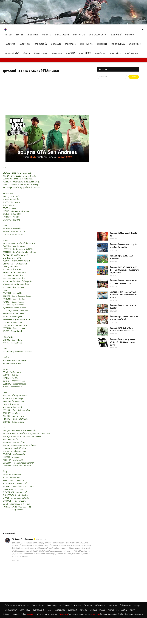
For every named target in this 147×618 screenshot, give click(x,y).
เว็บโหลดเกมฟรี (125, 605)
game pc (137, 605)
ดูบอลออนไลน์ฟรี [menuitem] (12, 53)
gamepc (49, 610)
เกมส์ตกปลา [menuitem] (70, 44)
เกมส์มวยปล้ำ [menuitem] (41, 44)
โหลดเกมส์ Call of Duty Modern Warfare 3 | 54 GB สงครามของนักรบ (123, 342)
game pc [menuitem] (19, 34)
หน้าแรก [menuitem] (8, 34)
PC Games (78, 605)
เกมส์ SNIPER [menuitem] (102, 44)
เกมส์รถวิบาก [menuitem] (115, 53)
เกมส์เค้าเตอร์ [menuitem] (135, 44)
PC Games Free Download (22, 539)
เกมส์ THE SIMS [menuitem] (86, 44)
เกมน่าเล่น (83, 610)
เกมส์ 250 (93, 610)
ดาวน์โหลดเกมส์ (66, 605)
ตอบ (13, 560)
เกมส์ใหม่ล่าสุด (113, 610)
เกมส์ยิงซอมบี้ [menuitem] (115, 34)
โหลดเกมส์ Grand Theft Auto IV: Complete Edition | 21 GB (123, 281)
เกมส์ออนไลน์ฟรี (11, 610)
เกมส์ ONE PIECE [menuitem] (118, 44)
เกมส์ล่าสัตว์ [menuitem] (10, 44)
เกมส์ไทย (133, 610)
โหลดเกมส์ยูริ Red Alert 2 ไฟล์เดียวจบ (124, 234)
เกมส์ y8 (124, 610)
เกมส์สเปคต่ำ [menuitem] (100, 53)
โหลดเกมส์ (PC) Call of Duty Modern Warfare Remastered (122, 329)
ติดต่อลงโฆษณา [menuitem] (41, 53)
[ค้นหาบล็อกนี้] (112, 77)
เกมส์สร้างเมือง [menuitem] (25, 44)
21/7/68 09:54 (41, 539)
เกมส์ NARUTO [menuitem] (85, 53)
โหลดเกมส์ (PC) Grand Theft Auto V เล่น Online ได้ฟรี (124, 318)
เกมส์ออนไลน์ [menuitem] (32, 34)
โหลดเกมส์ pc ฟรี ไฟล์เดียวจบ (95, 605)
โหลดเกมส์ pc (52, 605)
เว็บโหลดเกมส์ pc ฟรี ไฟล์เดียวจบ (17, 605)
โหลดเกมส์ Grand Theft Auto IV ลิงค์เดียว (123, 306)
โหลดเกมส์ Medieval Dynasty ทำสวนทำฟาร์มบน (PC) (123, 245)
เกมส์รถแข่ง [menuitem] (130, 34)
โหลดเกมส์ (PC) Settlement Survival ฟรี (121, 257)
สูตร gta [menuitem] (26, 53)
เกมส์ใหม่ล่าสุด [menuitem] (131, 53)
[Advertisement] (47, 96)
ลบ (18, 560)
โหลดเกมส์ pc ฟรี (38, 605)
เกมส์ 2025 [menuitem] (70, 53)
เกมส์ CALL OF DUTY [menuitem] (97, 34)
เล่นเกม (102, 610)
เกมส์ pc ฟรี (113, 605)
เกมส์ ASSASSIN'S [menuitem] (62, 34)
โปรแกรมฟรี (72, 610)
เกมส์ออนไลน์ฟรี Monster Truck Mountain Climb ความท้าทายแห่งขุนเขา (123, 295)
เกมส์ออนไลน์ (60, 610)
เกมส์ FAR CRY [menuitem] (79, 34)
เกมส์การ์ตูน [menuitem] (57, 53)
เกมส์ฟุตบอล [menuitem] (56, 44)
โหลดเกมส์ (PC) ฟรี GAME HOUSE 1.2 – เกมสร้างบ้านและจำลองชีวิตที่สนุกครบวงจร (124, 270)
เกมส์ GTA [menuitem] (46, 34)
